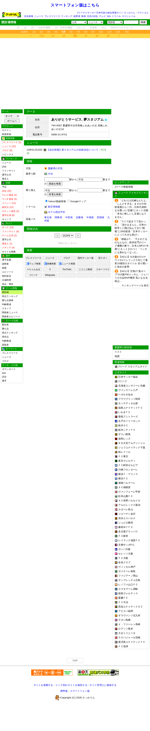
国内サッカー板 (86, 258)
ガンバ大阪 (124, 549)
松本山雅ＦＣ (125, 496)
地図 (117, 356)
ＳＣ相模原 (124, 487)
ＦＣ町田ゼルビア (128, 465)
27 (86, 35)
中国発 (90, 217)
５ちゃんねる (33, 269)
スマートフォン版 (80, 691)
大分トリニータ (126, 633)
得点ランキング (10, 296)
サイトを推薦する (43, 685)
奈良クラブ (124, 562)
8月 (85, 32)
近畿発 (79, 217)
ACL (103, 27)
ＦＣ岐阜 (123, 536)
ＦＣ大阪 (123, 558)
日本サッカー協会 (128, 376)
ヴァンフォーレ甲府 (129, 491)
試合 (4, 166)
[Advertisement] (75, 73)
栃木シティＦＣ (126, 429)
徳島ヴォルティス (128, 593)
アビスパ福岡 (125, 611)
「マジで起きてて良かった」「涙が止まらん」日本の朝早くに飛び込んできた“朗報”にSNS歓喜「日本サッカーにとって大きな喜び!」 (131, 228)
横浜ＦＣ (123, 478)
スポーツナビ (103, 269)
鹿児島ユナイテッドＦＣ (131, 642)
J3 (32, 27)
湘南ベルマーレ (126, 483)
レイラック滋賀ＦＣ (129, 540)
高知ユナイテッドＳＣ (130, 606)
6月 (71, 32)
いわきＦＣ (124, 412)
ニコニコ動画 (85, 269)
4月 (56, 32)
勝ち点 (5, 328)
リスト (118, 351)
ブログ (5, 361)
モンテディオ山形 (128, 403)
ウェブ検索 (33, 263)
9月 (93, 32)
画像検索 (50, 263)
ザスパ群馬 (124, 434)
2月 (41, 32)
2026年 (24, 32)
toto (109, 16)
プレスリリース (52, 16)
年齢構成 (6, 304)
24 (52, 35)
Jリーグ (33, 275)
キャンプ (6, 219)
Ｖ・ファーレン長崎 (129, 624)
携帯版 (64, 691)
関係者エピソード (11, 316)
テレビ (102, 16)
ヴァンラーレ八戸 (128, 390)
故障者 (76, 16)
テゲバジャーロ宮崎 (129, 637)
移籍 (83, 16)
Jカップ (81, 27)
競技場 (5, 292)
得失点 (5, 336)
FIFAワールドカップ (122, 27)
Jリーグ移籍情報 (124, 186)
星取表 (5, 345)
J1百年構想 (44, 27)
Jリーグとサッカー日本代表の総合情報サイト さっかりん (106, 12)
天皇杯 (93, 27)
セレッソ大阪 (125, 553)
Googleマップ (78, 201)
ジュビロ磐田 (125, 522)
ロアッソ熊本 (125, 628)
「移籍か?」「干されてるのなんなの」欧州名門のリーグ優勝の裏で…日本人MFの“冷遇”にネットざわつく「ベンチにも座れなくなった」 (132, 246)
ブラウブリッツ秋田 (129, 399)
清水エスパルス (126, 518)
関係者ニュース (10, 312)
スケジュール (128, 16)
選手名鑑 (6, 260)
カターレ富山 (125, 509)
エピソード (7, 272)
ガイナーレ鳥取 (126, 571)
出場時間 (6, 280)
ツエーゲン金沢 (126, 513)
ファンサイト (8, 170)
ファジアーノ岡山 (128, 575)
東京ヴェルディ (126, 460)
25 (64, 35)
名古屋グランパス (128, 531)
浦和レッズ (124, 438)
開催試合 (32, 228)
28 (97, 35)
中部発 (69, 217)
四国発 (100, 217)
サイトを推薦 (8, 251)
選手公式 (6, 174)
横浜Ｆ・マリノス (128, 474)
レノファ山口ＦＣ (128, 584)
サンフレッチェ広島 (129, 580)
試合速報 (28, 16)
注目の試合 (92, 16)
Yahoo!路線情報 (57, 201)
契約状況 (6, 276)
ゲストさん (143, 12)
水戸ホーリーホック (129, 421)
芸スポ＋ (102, 258)
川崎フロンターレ (128, 469)
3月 (48, 32)
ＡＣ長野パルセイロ (129, 500)
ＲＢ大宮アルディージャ (131, 443)
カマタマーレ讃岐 (128, 589)
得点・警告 (7, 284)
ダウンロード (8, 369)
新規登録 (6, 134)
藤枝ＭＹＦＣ (125, 527)
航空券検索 (54, 206)
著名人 (5, 179)
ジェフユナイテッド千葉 (131, 447)
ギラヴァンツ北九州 (129, 615)
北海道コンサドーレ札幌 (131, 385)
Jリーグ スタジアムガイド (131, 366)
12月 (118, 32)
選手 (4, 380)
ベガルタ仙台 (125, 394)
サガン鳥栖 (124, 619)
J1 (18, 27)
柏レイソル (124, 452)
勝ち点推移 (7, 300)
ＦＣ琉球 (123, 646)
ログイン (6, 130)
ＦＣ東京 (123, 456)
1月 (34, 32)
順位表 (5, 324)
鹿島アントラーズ (128, 416)
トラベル (116, 16)
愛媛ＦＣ (123, 597)
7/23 (41, 35)
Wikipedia (50, 275)
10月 (101, 32)
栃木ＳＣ (123, 425)
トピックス (7, 154)
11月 (109, 32)
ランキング (66, 16)
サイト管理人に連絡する (102, 685)
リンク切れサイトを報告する (71, 685)
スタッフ (6, 308)
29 (108, 35)
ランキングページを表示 (135, 285)
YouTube (66, 269)
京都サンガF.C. (126, 544)
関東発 (58, 217)
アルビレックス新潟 (129, 505)
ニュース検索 (67, 263)
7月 (78, 32)
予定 (127, 32)
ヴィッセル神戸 (126, 566)
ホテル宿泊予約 (56, 212)
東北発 (48, 217)
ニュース (38, 16)
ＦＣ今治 (123, 602)
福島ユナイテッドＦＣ (130, 407)
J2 (25, 27)
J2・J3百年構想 (63, 27)
